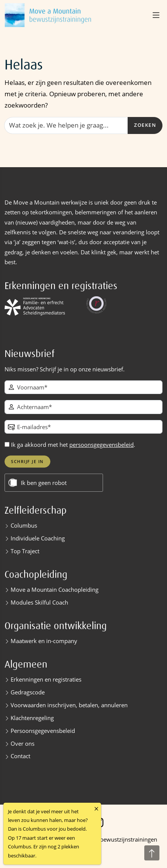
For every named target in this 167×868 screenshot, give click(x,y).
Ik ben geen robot (44, 483)
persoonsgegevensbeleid (101, 444)
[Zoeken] (66, 125)
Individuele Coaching (38, 538)
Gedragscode (28, 692)
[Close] (96, 809)
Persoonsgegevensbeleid (43, 730)
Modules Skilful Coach (39, 602)
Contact (20, 756)
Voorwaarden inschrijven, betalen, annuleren (69, 705)
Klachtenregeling (32, 718)
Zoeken (145, 125)
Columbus (24, 525)
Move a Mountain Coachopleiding (54, 589)
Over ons (22, 743)
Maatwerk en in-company (44, 641)
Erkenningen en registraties (46, 679)
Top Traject (25, 551)
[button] (156, 15)
